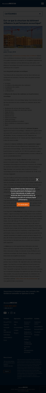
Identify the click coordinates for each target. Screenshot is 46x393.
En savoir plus (23, 204)
